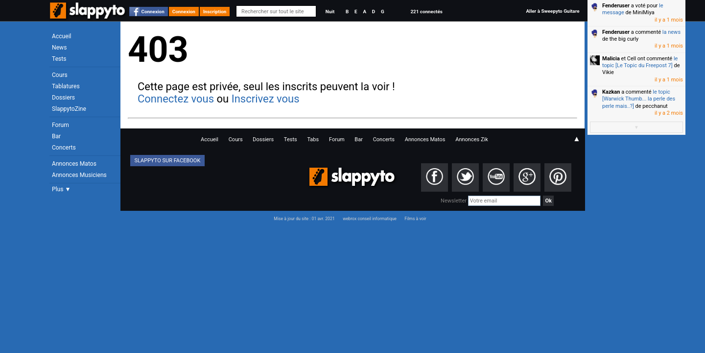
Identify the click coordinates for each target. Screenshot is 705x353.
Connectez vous (176, 99)
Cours (60, 75)
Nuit (330, 11)
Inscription (215, 11)
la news (671, 32)
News (59, 47)
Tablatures (66, 86)
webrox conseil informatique (370, 218)
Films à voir (415, 218)
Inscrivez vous (266, 99)
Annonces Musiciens (79, 175)
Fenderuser (616, 5)
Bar (56, 136)
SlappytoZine (69, 108)
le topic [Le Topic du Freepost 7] (640, 62)
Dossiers (63, 97)
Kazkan (611, 92)
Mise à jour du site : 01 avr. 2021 (304, 218)
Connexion (152, 11)
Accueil (61, 36)
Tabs (313, 139)
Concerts (64, 147)
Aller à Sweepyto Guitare (552, 11)
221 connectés (426, 11)
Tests (59, 58)
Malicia (611, 58)
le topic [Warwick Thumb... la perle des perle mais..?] (638, 99)
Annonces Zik (471, 139)
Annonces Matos (74, 163)
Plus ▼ (61, 189)
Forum (60, 125)
